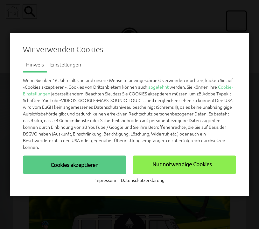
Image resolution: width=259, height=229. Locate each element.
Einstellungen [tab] (65, 64)
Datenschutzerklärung (142, 180)
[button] (74, 165)
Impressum (105, 180)
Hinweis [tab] (35, 64)
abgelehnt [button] (158, 87)
